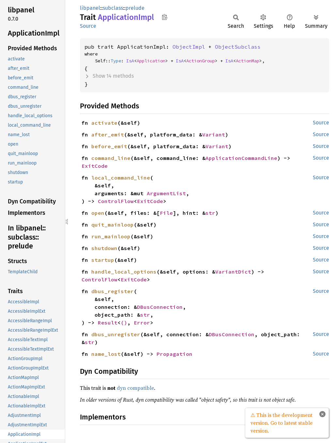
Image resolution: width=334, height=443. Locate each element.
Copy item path (164, 17)
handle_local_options (124, 271)
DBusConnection (160, 307)
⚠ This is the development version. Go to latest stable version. (281, 422)
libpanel (90, 8)
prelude (135, 8)
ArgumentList (166, 193)
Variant (213, 134)
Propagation (174, 354)
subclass (113, 8)
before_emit (109, 146)
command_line (110, 158)
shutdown (104, 248)
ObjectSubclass (238, 46)
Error (142, 322)
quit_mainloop (112, 224)
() (124, 322)
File (166, 213)
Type (116, 61)
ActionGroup (200, 61)
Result (107, 322)
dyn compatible (135, 387)
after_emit (107, 134)
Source (88, 26)
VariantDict (233, 271)
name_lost (106, 354)
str (210, 213)
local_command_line (120, 177)
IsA (130, 61)
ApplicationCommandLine (241, 158)
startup (102, 260)
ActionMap (247, 61)
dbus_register (112, 291)
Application (151, 61)
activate (104, 122)
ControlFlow (116, 201)
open (97, 213)
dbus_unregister (115, 334)
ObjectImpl (189, 46)
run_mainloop (110, 236)
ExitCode (95, 166)
